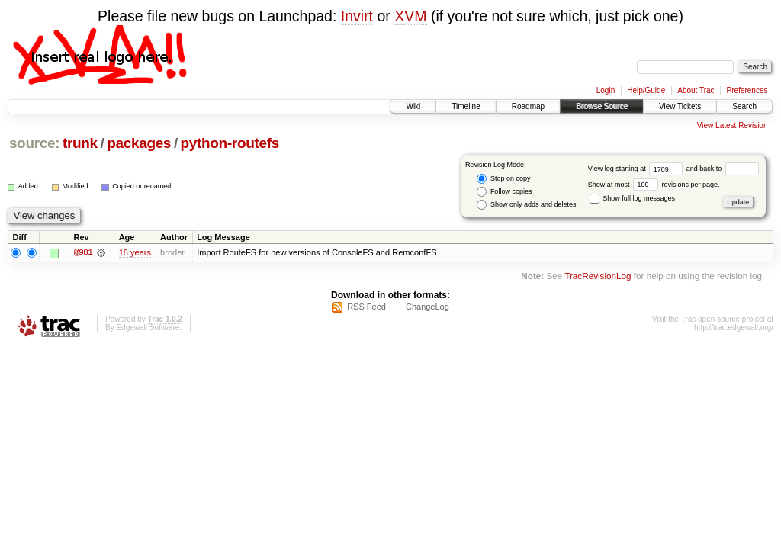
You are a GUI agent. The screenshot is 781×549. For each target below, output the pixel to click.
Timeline (466, 106)
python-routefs (230, 143)
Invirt (357, 16)
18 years (135, 252)
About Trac (695, 90)
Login (605, 90)
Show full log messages (632, 198)
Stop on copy (503, 179)
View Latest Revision (732, 125)
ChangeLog (427, 306)
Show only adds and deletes (526, 205)
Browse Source (602, 106)
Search (744, 106)
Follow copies (504, 192)
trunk (80, 143)
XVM (410, 16)
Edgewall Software (147, 327)
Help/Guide (646, 90)
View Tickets (680, 106)
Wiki (413, 106)
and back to (722, 168)
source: (34, 143)
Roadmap (528, 106)
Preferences (747, 90)
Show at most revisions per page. (654, 184)
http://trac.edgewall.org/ (733, 327)
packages (139, 143)
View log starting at (637, 168)
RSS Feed (366, 306)
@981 (83, 252)
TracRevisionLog (597, 276)
